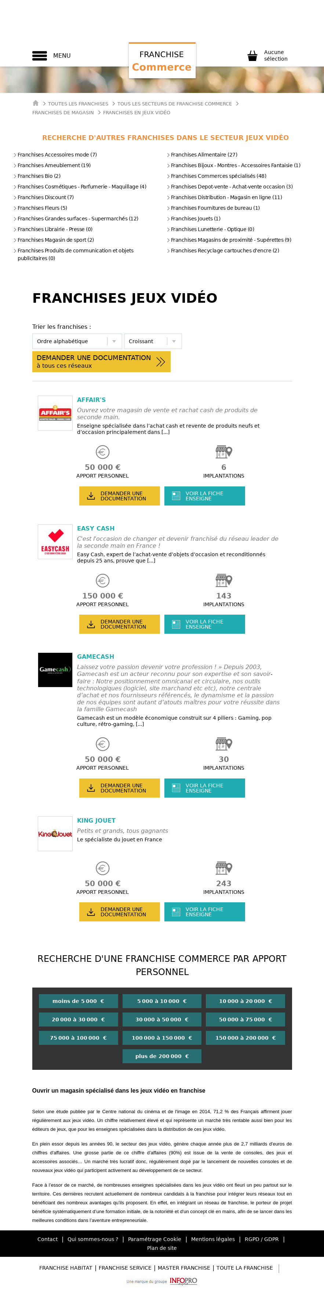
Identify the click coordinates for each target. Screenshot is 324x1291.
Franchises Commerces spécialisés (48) (216, 176)
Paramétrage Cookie (154, 1239)
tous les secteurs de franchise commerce (174, 104)
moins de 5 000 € (78, 1001)
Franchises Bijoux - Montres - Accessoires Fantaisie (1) (234, 165)
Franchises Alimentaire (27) (202, 155)
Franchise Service (125, 1268)
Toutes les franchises (78, 104)
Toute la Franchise (244, 1268)
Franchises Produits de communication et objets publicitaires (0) (73, 254)
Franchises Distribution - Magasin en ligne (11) (224, 197)
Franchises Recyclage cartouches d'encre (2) (223, 250)
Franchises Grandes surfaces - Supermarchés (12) (75, 219)
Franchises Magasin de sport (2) (53, 240)
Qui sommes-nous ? (93, 1239)
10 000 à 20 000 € (245, 1001)
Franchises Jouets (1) (194, 219)
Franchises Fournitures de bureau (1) (213, 208)
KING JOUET (96, 820)
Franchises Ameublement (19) (52, 165)
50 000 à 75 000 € (245, 1019)
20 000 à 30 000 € (78, 1019)
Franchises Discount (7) (43, 197)
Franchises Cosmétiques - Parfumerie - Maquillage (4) (79, 187)
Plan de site (162, 1248)
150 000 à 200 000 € (245, 1038)
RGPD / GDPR (262, 1239)
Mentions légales (213, 1239)
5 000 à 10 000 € (162, 1001)
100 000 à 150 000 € (162, 1038)
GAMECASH (95, 656)
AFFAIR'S (91, 399)
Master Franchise (184, 1268)
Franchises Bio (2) (36, 176)
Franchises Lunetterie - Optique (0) (210, 229)
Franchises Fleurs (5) (40, 208)
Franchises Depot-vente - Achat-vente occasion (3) (230, 187)
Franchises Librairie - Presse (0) (52, 229)
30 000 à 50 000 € (162, 1019)
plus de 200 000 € (162, 1056)
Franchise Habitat (65, 1268)
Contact (47, 1239)
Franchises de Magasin (63, 112)
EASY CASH (95, 528)
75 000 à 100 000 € (78, 1038)
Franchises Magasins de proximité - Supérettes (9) (229, 240)
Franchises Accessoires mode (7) (55, 155)
